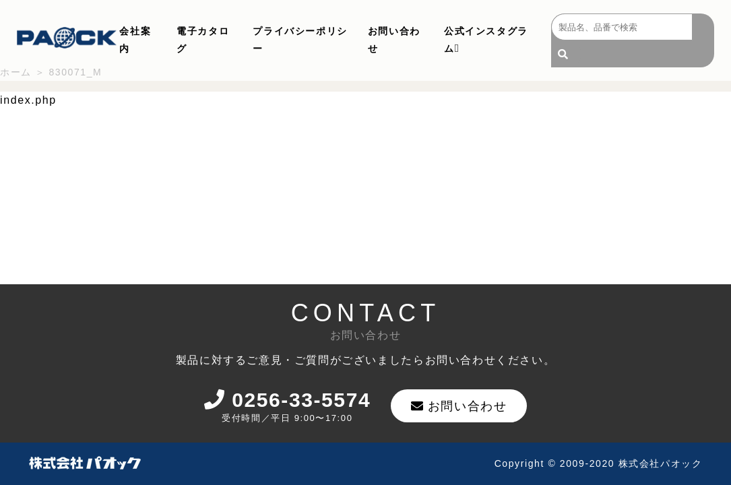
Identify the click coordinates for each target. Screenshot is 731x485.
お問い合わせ (394, 40)
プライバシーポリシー (300, 40)
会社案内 (135, 40)
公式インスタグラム (486, 40)
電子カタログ (203, 40)
